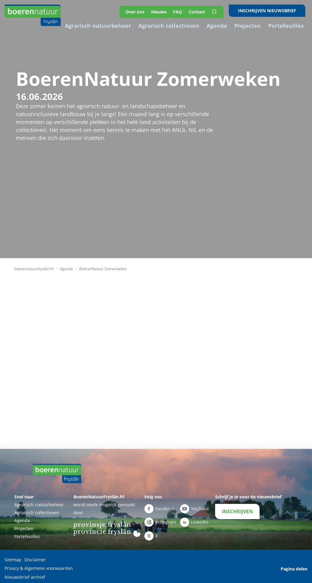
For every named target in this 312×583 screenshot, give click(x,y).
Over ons (136, 10)
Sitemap (13, 557)
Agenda (66, 266)
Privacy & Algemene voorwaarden (39, 565)
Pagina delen (294, 565)
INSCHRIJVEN (237, 508)
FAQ (180, 10)
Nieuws (161, 10)
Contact (201, 10)
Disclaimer (35, 557)
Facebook (159, 506)
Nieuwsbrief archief (25, 573)
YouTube (194, 506)
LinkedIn (194, 519)
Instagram (160, 519)
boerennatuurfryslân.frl (34, 266)
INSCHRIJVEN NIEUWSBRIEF (269, 10)
